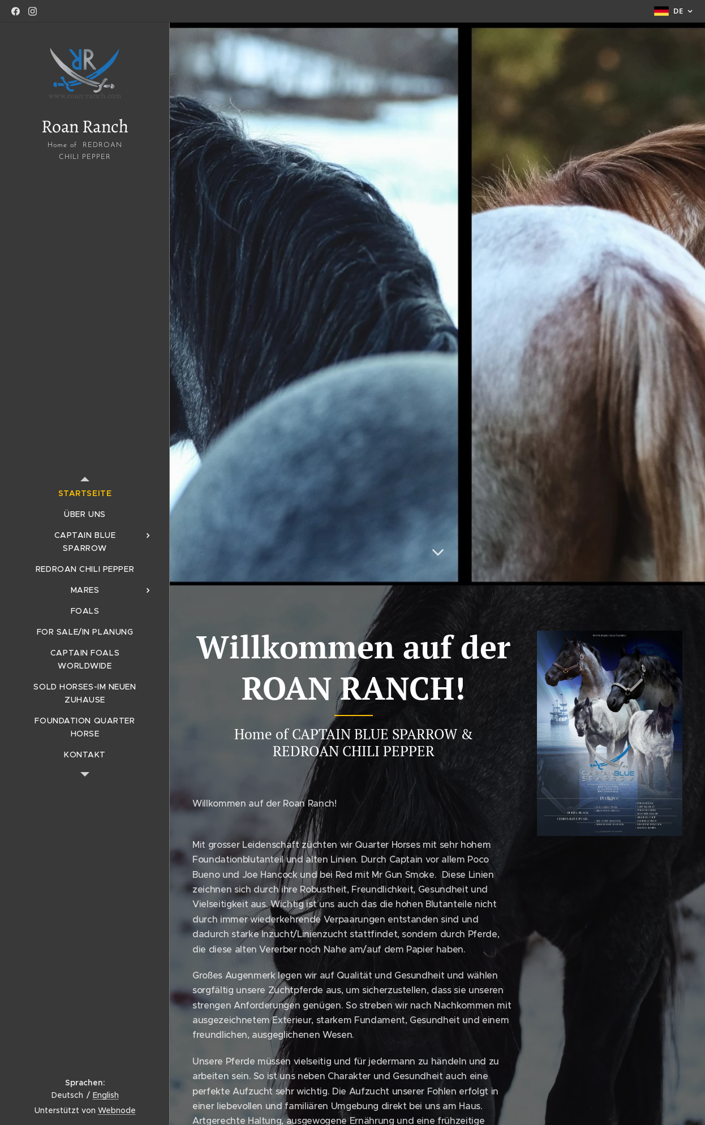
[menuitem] (84, 493)
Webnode (117, 1110)
